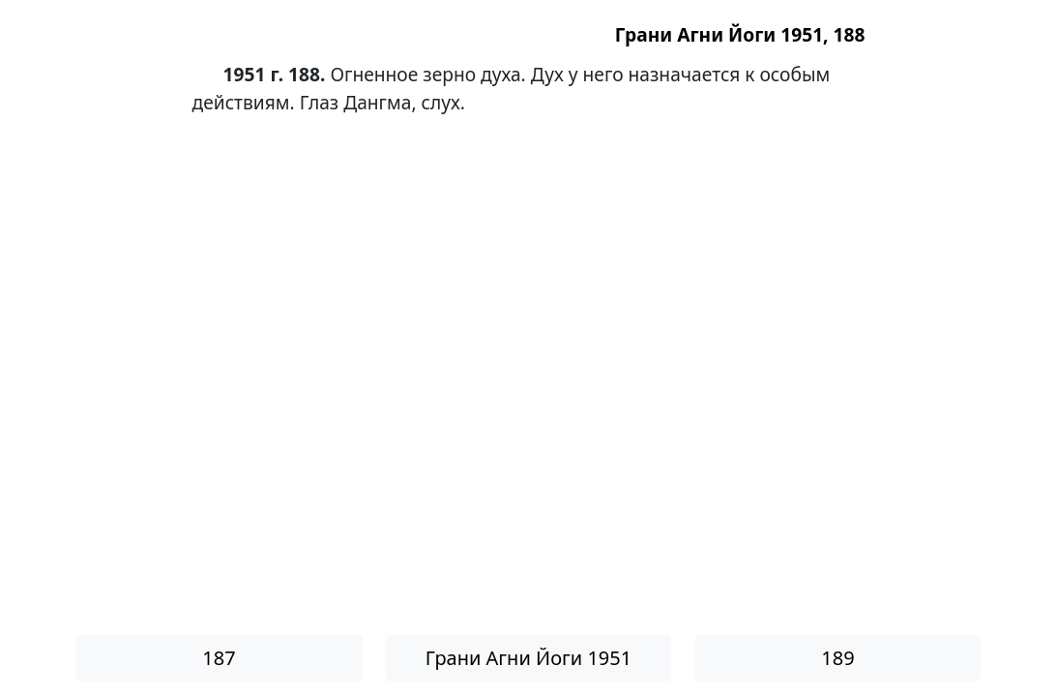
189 (837, 658)
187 (218, 658)
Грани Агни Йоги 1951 (528, 658)
